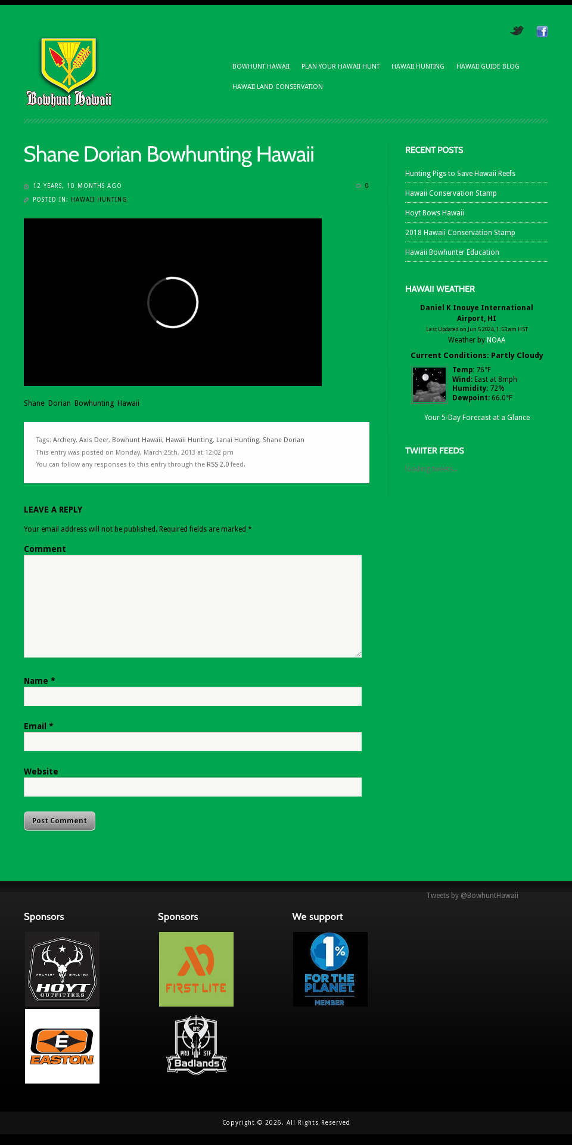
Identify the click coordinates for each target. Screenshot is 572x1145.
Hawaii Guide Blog (488, 66)
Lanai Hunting (237, 440)
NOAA (496, 340)
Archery (64, 440)
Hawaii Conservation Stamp (451, 193)
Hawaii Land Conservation (277, 87)
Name (39, 681)
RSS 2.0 (218, 464)
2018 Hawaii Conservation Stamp (460, 233)
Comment (45, 549)
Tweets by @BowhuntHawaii (472, 895)
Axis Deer (93, 440)
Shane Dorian (283, 440)
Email (39, 726)
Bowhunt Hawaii (261, 66)
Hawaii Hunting (417, 66)
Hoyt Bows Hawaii (434, 213)
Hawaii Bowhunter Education (452, 252)
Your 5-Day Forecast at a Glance (477, 417)
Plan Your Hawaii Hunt (340, 66)
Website (41, 771)
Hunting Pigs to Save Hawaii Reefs (460, 173)
